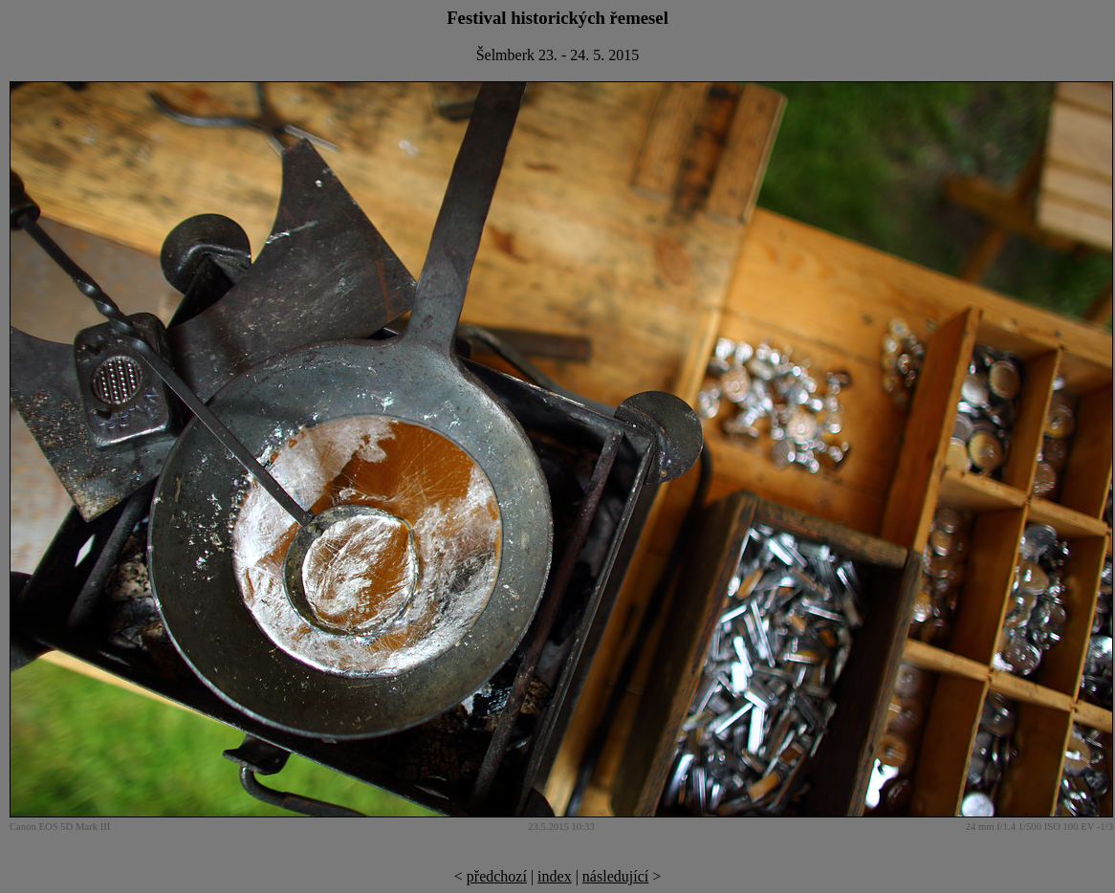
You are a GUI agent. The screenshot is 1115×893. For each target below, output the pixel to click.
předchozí (497, 876)
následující (615, 876)
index (554, 876)
